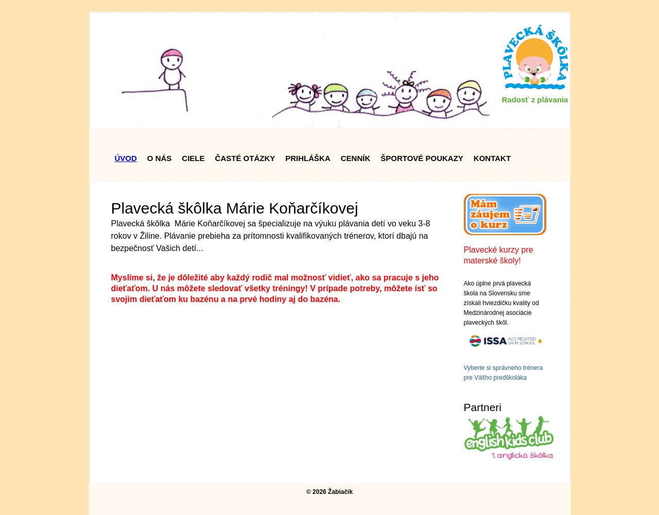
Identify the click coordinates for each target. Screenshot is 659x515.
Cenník (356, 158)
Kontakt (492, 158)
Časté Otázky (245, 158)
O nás (159, 158)
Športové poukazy (421, 158)
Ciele (193, 158)
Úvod (126, 158)
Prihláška (308, 158)
